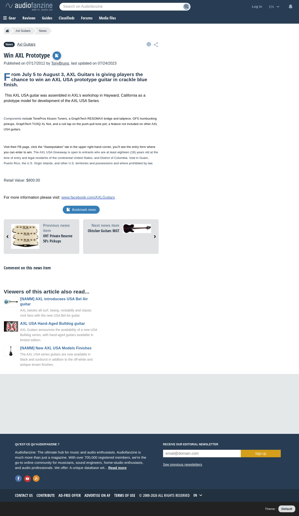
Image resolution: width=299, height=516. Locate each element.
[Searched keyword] (124, 7)
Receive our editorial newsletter (190, 444)
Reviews (28, 18)
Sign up (260, 453)
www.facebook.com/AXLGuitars (88, 197)
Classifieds (66, 18)
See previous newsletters (182, 464)
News (43, 31)
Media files (107, 18)
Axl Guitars (23, 31)
